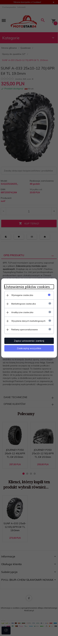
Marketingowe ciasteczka (23, 303)
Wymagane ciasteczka (22, 295)
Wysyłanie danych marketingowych (28, 321)
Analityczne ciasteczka (22, 312)
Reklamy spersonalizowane (24, 329)
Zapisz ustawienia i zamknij (29, 340)
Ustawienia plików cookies (27, 287)
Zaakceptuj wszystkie (29, 348)
